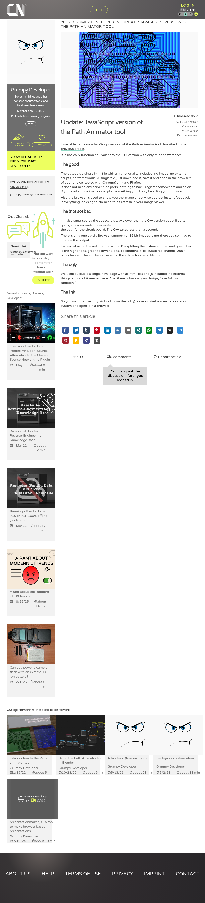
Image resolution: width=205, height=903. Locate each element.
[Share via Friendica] (76, 340)
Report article (167, 357)
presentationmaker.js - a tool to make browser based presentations (32, 826)
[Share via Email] (128, 330)
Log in (188, 5)
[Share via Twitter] (76, 330)
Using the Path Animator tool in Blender (81, 760)
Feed (99, 10)
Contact (188, 874)
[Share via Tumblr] (86, 330)
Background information (175, 758)
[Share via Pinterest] (97, 330)
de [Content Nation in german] (192, 10)
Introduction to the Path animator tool (28, 760)
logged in (125, 380)
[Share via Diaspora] (170, 330)
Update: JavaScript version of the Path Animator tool (124, 24)
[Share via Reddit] (118, 330)
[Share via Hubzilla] (86, 340)
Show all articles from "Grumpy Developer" (26, 161)
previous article (72, 149)
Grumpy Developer (93, 22)
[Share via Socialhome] (97, 340)
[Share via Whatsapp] (149, 330)
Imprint (154, 874)
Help (48, 874)
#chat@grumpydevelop (18, 253)
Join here (43, 280)
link (129, 301)
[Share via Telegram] (159, 330)
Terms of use (83, 874)
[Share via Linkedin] (107, 330)
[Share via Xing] (138, 330)
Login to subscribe (19, 144)
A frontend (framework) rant (129, 758)
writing (31, 124)
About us (18, 874)
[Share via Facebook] (65, 330)
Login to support (42, 145)
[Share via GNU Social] (65, 340)
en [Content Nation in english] (183, 10)
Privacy (122, 874)
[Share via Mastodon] (180, 330)
